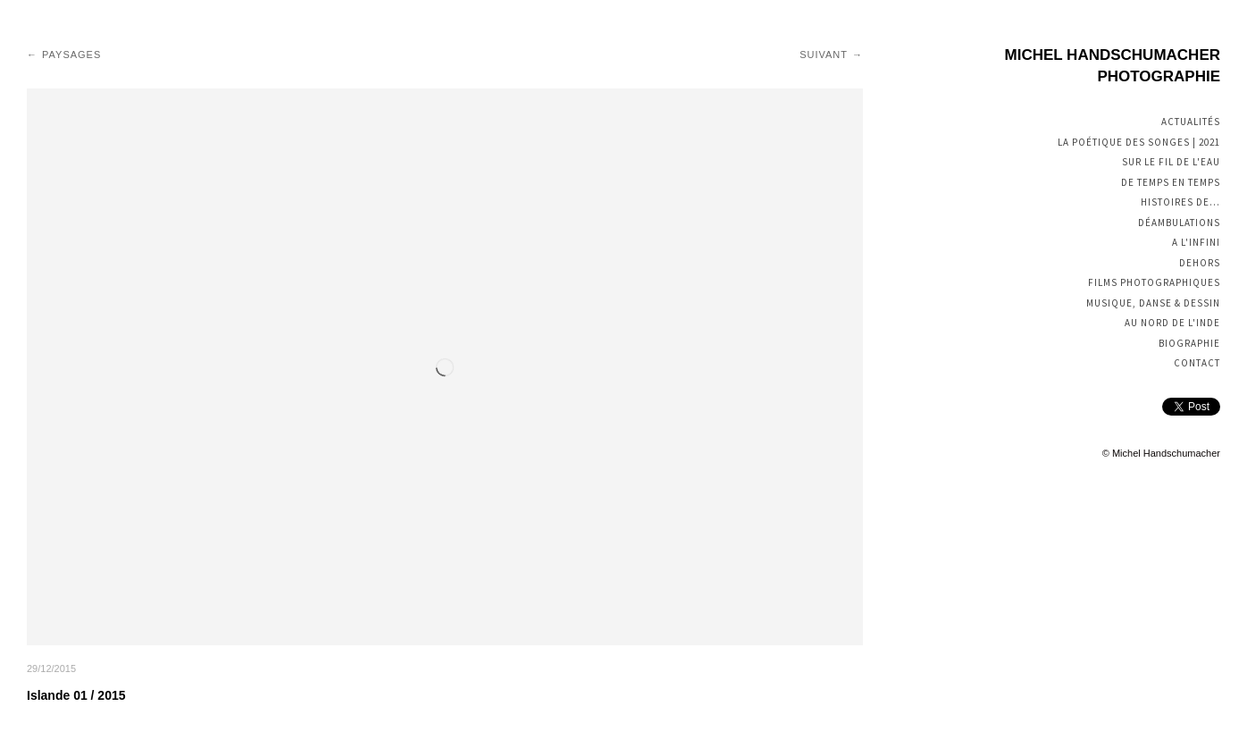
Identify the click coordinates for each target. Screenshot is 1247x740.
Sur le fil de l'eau (1171, 162)
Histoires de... (1180, 202)
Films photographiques (1154, 282)
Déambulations (1179, 222)
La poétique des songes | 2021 (1139, 142)
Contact (1197, 363)
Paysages (71, 54)
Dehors (1199, 262)
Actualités (1190, 121)
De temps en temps (1170, 182)
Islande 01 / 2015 (76, 695)
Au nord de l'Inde (1172, 322)
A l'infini (1196, 242)
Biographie (1189, 343)
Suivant (823, 54)
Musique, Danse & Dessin (1153, 303)
